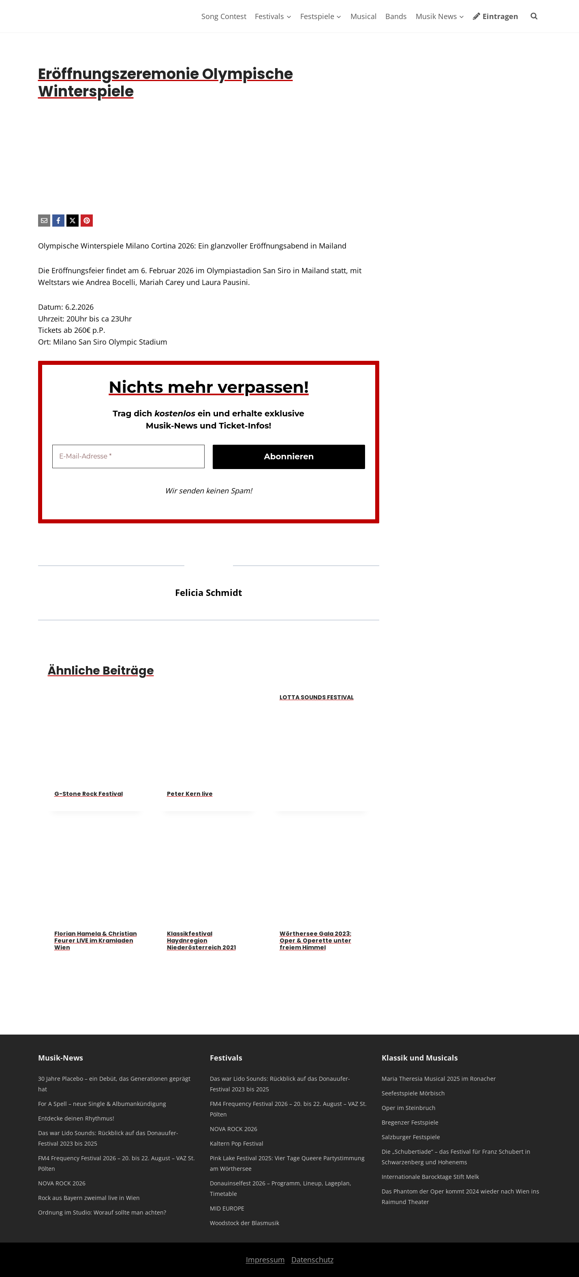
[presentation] (96, 736)
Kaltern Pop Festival (236, 1143)
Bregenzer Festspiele (410, 1122)
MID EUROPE (227, 1208)
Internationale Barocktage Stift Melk (430, 1177)
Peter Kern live (190, 794)
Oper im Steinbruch (409, 1108)
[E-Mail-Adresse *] (128, 456)
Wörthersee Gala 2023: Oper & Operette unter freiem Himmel (315, 940)
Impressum (265, 1259)
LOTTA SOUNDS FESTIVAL (317, 697)
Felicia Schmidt (208, 592)
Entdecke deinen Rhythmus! (76, 1118)
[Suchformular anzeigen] (534, 16)
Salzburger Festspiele (411, 1137)
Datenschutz (312, 1259)
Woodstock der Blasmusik (244, 1223)
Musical (363, 16)
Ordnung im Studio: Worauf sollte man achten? (102, 1212)
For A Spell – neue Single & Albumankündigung (102, 1104)
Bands (396, 16)
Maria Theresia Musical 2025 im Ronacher (439, 1078)
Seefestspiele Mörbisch (413, 1093)
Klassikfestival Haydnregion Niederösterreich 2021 (201, 940)
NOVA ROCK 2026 (61, 1183)
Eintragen (495, 16)
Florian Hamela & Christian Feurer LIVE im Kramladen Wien (95, 940)
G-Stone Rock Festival (88, 794)
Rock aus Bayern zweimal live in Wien (89, 1198)
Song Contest (223, 16)
